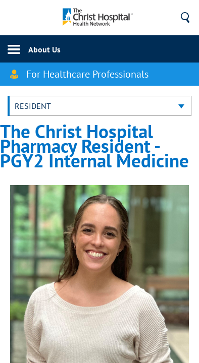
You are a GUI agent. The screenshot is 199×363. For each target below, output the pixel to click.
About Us (44, 49)
